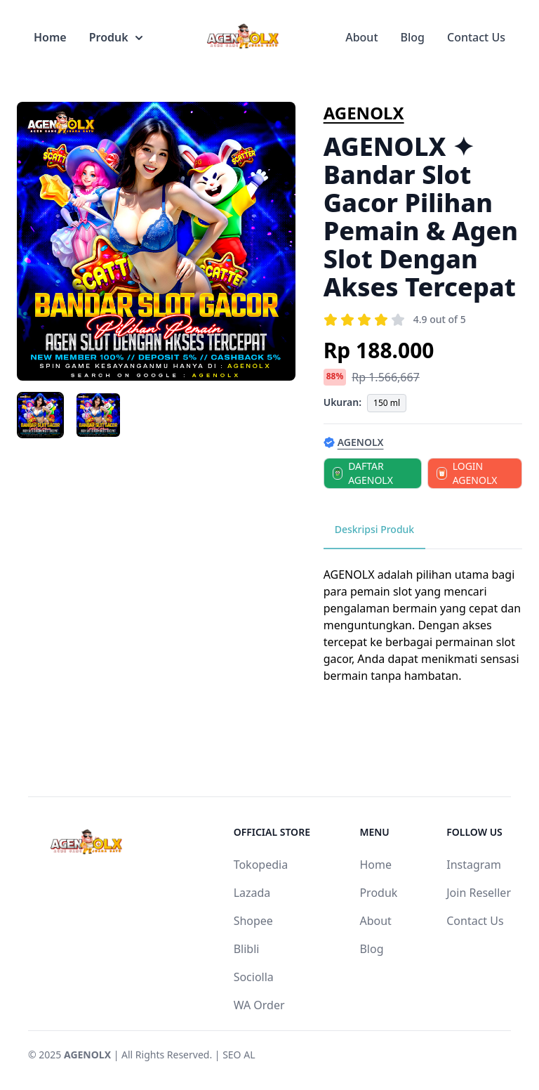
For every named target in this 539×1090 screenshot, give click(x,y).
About (361, 37)
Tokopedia (261, 864)
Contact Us (476, 37)
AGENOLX (364, 112)
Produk (115, 37)
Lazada (252, 892)
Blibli (247, 949)
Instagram (473, 864)
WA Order (259, 1005)
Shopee (253, 920)
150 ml (386, 403)
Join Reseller (478, 892)
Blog (413, 37)
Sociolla (254, 977)
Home (50, 37)
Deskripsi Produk (375, 529)
